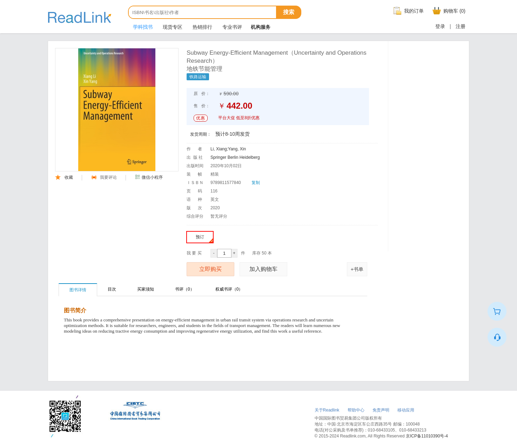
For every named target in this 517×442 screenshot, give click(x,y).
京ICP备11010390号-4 (427, 436)
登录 (440, 26)
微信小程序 (149, 177)
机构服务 (260, 27)
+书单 (357, 269)
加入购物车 (263, 269)
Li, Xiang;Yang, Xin (228, 149)
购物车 (448, 11)
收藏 (64, 177)
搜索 (288, 12)
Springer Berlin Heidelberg (235, 157)
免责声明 (380, 410)
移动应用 (405, 410)
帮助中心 (356, 410)
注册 (460, 26)
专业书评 (231, 27)
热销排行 (201, 27)
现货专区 (171, 27)
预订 (204, 238)
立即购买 (210, 269)
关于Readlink (327, 410)
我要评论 (104, 177)
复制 (255, 182)
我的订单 (407, 11)
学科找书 (142, 27)
